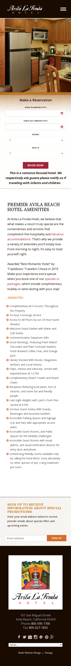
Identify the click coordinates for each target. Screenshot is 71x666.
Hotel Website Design (29, 652)
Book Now (36, 165)
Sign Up (57, 538)
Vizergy (49, 652)
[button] (61, 113)
